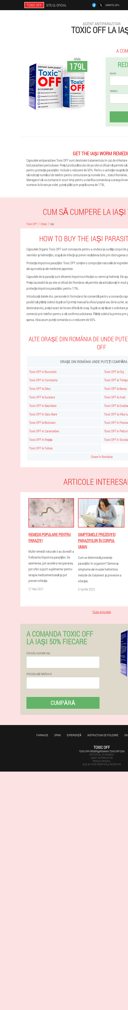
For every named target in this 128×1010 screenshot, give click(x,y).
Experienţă (74, 735)
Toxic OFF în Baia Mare (42, 405)
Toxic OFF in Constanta (43, 380)
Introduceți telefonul (39, 673)
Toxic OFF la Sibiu (40, 388)
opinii (57, 735)
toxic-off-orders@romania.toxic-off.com (101, 751)
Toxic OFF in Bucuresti (42, 372)
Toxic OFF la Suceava (42, 397)
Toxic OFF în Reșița (40, 439)
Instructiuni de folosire (102, 735)
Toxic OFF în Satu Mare (43, 414)
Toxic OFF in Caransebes (44, 431)
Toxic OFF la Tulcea (40, 448)
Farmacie (42, 735)
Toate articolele (101, 612)
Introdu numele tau (38, 653)
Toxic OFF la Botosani (42, 422)
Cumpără (63, 703)
